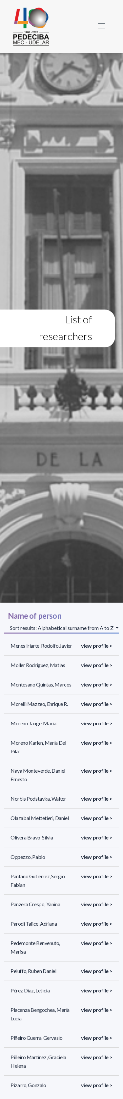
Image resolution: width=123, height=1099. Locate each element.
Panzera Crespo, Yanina (35, 904)
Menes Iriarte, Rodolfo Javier (41, 645)
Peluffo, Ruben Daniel (33, 971)
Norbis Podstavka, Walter (38, 798)
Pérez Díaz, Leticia (30, 990)
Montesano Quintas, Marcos (41, 684)
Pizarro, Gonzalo (28, 1085)
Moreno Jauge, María (33, 723)
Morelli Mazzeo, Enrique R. (39, 704)
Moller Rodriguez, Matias (37, 665)
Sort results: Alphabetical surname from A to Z (62, 628)
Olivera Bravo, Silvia (31, 837)
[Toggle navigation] (101, 26)
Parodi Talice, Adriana (33, 923)
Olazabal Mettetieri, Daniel (39, 818)
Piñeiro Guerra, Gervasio (36, 1038)
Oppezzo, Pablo (27, 857)
